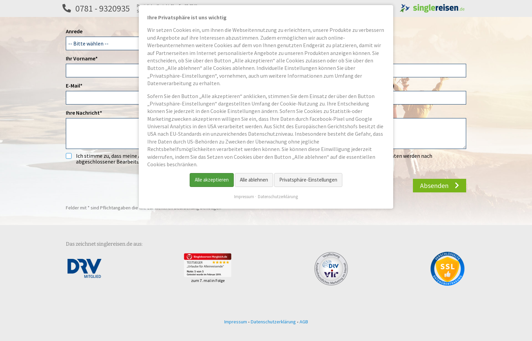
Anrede (74, 31)
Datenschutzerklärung (273, 322)
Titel (342, 58)
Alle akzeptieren (212, 179)
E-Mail (78, 85)
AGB (304, 322)
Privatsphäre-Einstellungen (308, 179)
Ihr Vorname (82, 58)
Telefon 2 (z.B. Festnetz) (365, 85)
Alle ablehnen (254, 179)
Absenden (434, 185)
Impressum (235, 322)
